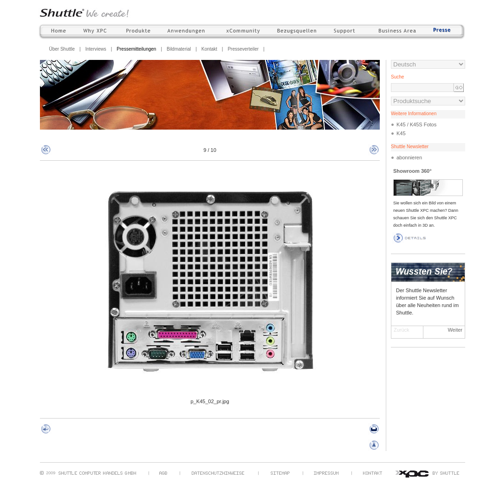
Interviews (95, 49)
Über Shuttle (62, 49)
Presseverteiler (243, 49)
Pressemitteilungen (136, 49)
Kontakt (209, 49)
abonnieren (409, 157)
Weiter (455, 330)
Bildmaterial (179, 49)
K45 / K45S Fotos (416, 124)
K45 (401, 133)
